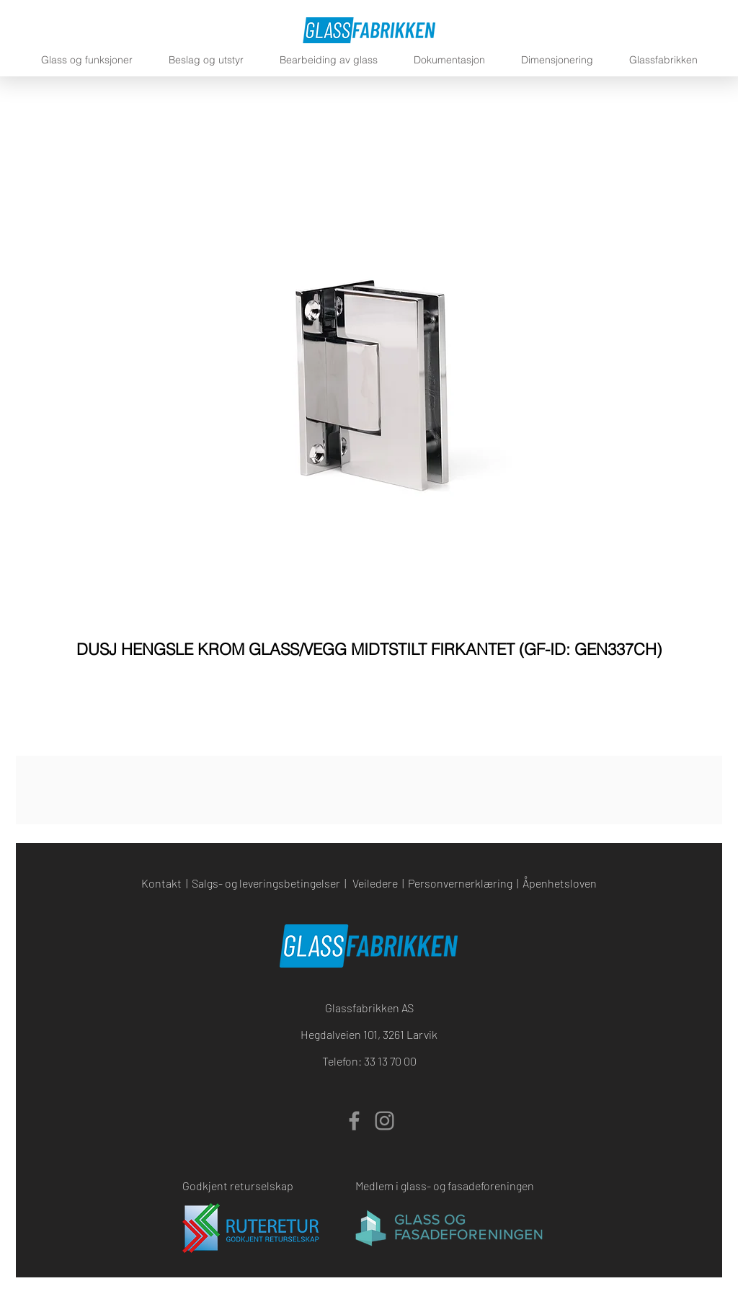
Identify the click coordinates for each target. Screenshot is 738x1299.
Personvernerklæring (460, 883)
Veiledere (375, 883)
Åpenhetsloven (560, 883)
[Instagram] (384, 1120)
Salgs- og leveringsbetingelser (266, 883)
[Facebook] (354, 1120)
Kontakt (161, 883)
